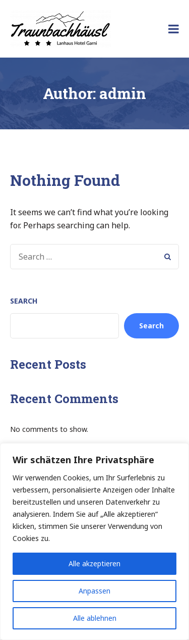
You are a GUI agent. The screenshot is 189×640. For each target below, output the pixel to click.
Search (23, 301)
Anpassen (94, 591)
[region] (94, 541)
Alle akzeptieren (94, 563)
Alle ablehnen (94, 618)
